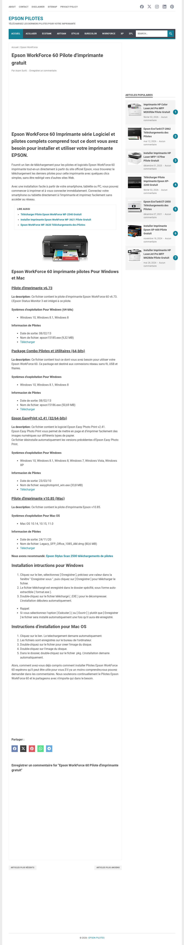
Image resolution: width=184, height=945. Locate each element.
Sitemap (52, 7)
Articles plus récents (22, 867)
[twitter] (23, 748)
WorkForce (108, 33)
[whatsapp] (40, 748)
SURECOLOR (90, 33)
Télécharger (27, 342)
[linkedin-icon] (164, 7)
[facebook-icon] (142, 7)
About (12, 7)
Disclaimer (38, 7)
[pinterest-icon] (172, 7)
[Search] (151, 33)
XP (122, 33)
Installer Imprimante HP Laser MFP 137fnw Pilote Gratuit (157, 157)
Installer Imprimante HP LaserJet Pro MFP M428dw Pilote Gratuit (157, 254)
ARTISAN (61, 33)
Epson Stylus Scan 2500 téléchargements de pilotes (79, 556)
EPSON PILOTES (26, 18)
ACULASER (31, 33)
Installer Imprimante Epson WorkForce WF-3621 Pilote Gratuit (56, 219)
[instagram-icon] (157, 7)
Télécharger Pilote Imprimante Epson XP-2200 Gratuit (156, 181)
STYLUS (75, 33)
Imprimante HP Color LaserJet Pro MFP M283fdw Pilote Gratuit (157, 108)
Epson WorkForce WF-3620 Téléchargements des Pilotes (53, 224)
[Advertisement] (65, 101)
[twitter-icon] (149, 7)
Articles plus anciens (108, 867)
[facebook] (15, 748)
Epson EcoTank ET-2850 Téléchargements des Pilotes (157, 205)
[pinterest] (32, 748)
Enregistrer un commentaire (42, 70)
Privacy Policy (69, 7)
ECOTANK (47, 33)
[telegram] (49, 748)
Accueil (15, 33)
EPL (131, 33)
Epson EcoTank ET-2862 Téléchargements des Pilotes (157, 132)
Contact (23, 7)
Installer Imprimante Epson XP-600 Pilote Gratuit (155, 229)
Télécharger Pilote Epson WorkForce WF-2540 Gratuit (51, 214)
